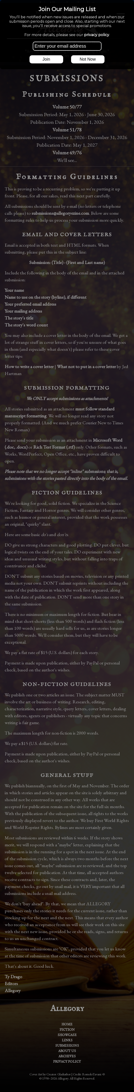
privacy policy (96, 35)
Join (46, 59)
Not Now (88, 59)
